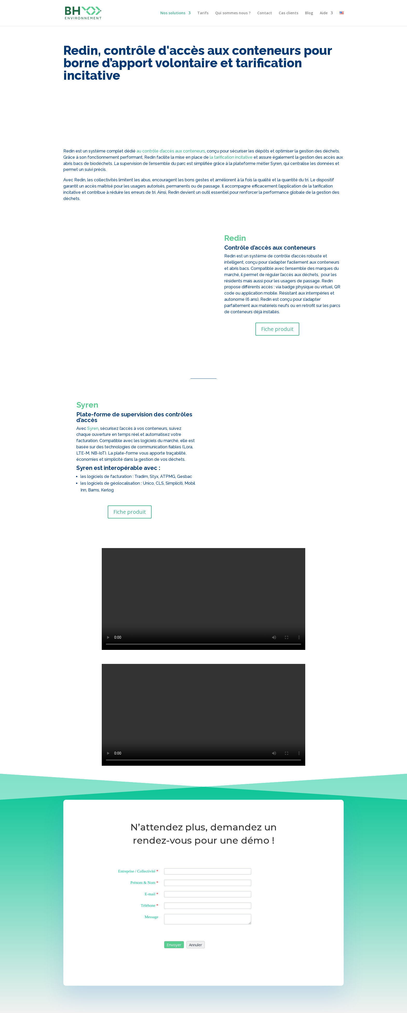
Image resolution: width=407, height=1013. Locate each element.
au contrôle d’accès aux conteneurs (171, 151)
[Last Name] (207, 883)
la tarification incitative (231, 157)
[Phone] (207, 906)
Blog (309, 13)
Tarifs (202, 13)
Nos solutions (172, 13)
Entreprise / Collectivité (138, 871)
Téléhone (149, 905)
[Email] (207, 894)
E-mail (151, 894)
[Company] (207, 871)
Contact (264, 13)
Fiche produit (277, 328)
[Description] (207, 919)
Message (151, 917)
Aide (324, 13)
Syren (92, 428)
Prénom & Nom (144, 883)
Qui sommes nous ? (232, 13)
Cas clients (288, 13)
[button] (174, 944)
